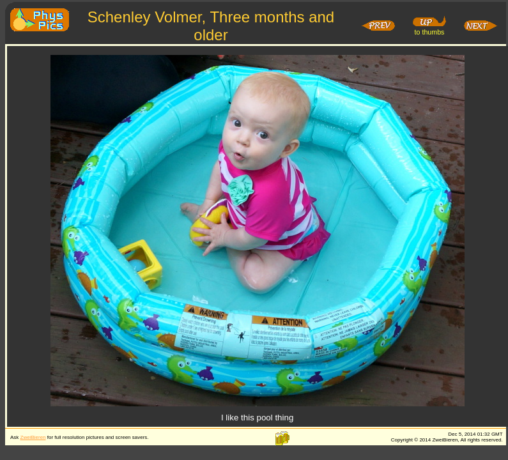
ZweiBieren (33, 437)
